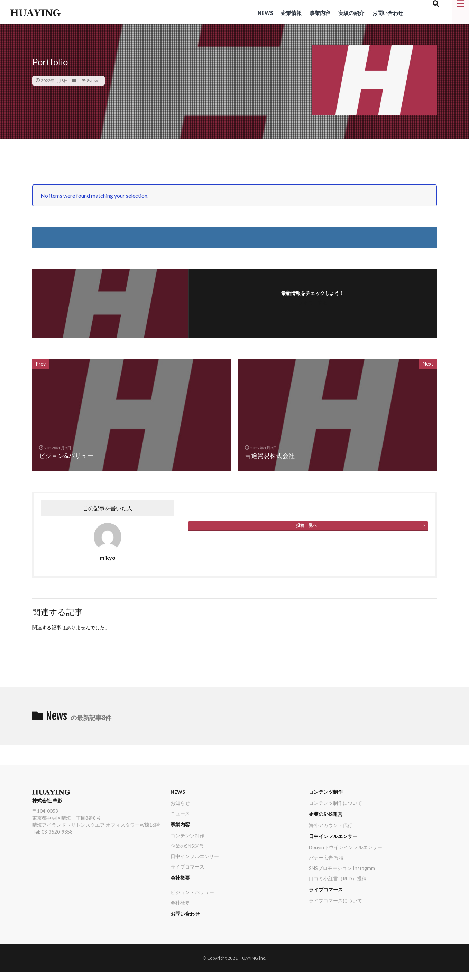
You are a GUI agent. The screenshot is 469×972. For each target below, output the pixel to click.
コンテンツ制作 (187, 835)
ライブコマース (187, 867)
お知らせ (180, 803)
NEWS (265, 13)
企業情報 (291, 13)
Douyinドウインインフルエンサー (345, 847)
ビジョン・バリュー (192, 892)
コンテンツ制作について (335, 803)
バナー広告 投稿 (326, 858)
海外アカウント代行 (330, 825)
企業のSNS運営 (187, 846)
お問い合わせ (387, 13)
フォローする (312, 302)
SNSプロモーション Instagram (342, 868)
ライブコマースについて (335, 900)
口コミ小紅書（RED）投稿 (338, 878)
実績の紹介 (351, 13)
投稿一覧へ (306, 525)
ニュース (180, 813)
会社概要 (180, 878)
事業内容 (320, 13)
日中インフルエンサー (195, 856)
